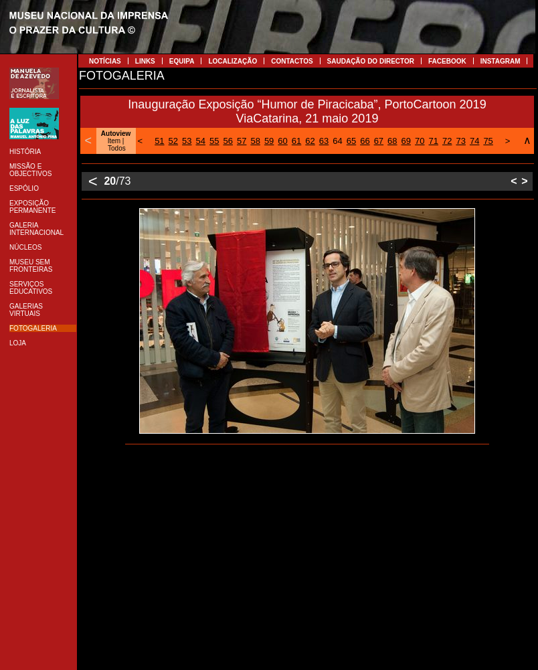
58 (255, 141)
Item (114, 141)
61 (296, 141)
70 (419, 141)
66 (364, 141)
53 (186, 141)
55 (214, 141)
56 (227, 141)
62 (310, 141)
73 (460, 141)
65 (351, 141)
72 (447, 141)
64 (337, 141)
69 (406, 141)
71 (433, 141)
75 (487, 141)
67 (378, 141)
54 (200, 141)
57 (241, 141)
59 (269, 141)
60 (282, 141)
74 (474, 141)
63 (324, 141)
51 (159, 141)
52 (173, 141)
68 (392, 141)
